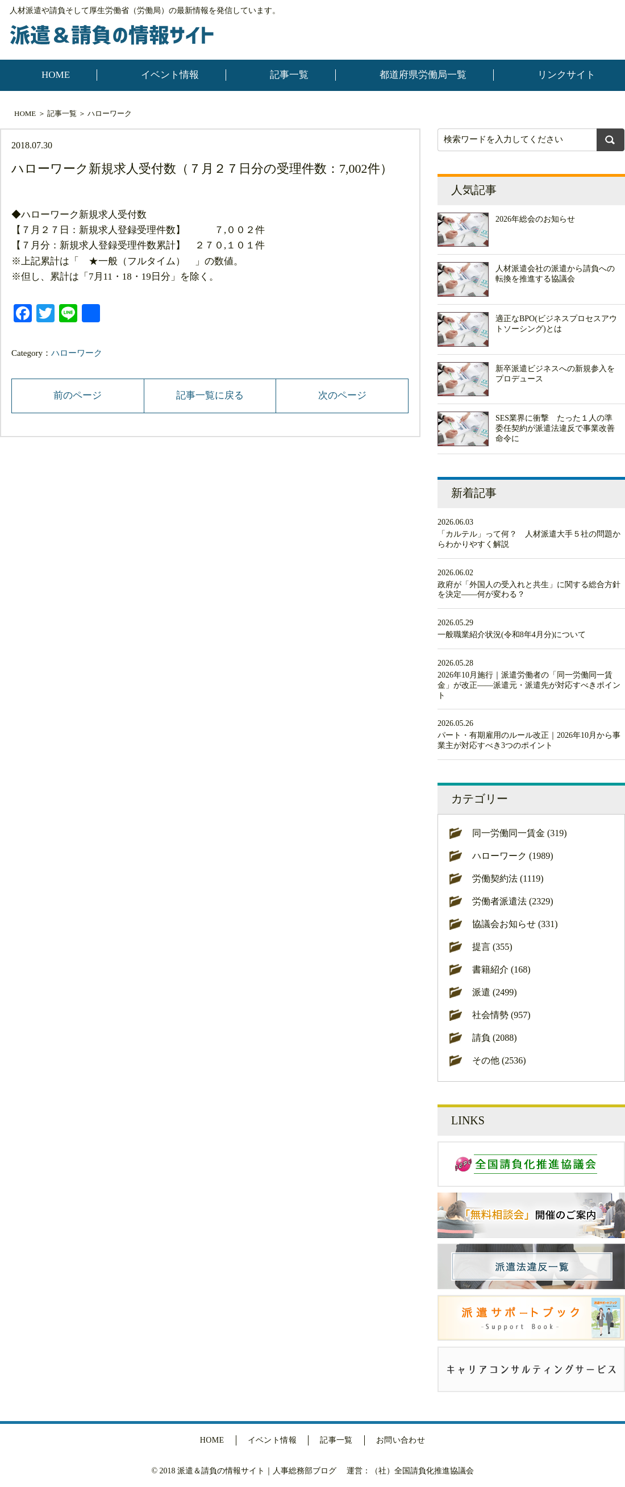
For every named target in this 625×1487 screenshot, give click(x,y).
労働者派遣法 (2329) (512, 901)
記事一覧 (289, 74)
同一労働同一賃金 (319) (519, 833)
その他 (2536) (499, 1060)
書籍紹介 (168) (501, 969)
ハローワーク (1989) (512, 856)
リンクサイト (566, 74)
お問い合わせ (401, 1440)
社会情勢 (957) (501, 1015)
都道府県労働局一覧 (423, 74)
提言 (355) (492, 947)
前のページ (77, 395)
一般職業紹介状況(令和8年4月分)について (512, 634)
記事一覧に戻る (210, 395)
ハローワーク (110, 113)
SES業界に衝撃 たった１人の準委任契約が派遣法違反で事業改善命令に (555, 428)
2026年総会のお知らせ (535, 219)
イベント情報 (170, 74)
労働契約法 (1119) (507, 878)
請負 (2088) (494, 1037)
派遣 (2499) (494, 992)
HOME (55, 74)
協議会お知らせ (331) (515, 924)
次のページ (342, 395)
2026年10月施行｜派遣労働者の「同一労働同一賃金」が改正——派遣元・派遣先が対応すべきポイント (529, 685)
